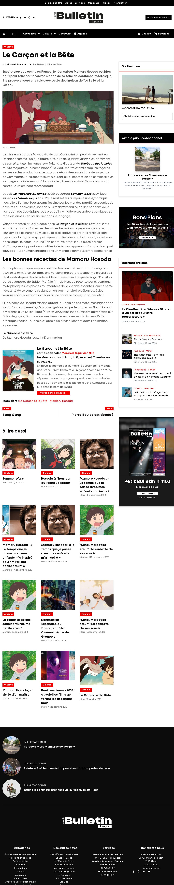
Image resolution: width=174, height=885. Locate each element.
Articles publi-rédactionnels (20, 882)
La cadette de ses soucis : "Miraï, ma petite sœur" (16, 624)
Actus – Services (75, 3)
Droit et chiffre (21, 861)
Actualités (29, 34)
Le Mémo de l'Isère (64, 861)
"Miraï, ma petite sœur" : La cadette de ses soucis (94, 624)
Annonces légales (157, 17)
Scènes (20, 872)
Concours (93, 3)
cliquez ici (115, 858)
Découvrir (65, 34)
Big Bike (64, 882)
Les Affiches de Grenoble (64, 854)
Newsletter (120, 3)
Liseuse (144, 34)
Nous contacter (151, 868)
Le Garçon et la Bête (33, 401)
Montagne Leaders (64, 868)
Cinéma (8, 47)
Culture (47, 34)
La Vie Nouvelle (64, 858)
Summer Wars (13, 478)
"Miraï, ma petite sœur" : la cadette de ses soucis (96, 549)
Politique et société (20, 858)
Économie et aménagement (20, 854)
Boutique (162, 34)
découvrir (147, 238)
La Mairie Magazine (64, 872)
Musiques (20, 875)
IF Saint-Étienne (64, 878)
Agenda (80, 34)
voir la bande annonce (52, 393)
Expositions (20, 868)
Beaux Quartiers (64, 865)
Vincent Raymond (17, 64)
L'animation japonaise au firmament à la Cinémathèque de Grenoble (55, 628)
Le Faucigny (64, 875)
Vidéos (106, 3)
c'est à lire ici (147, 494)
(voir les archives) (147, 498)
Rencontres (20, 878)
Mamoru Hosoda (61, 401)
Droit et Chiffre (53, 3)
